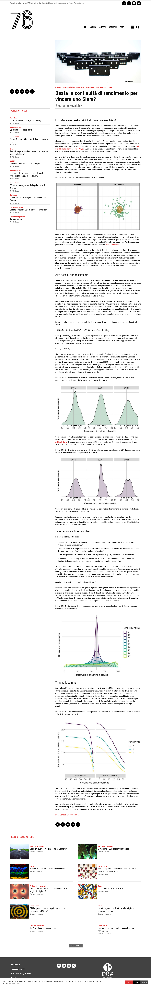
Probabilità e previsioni (38, 886)
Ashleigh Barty (61, 442)
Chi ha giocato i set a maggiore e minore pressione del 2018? (47, 909)
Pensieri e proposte (16, 207)
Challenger (13, 195)
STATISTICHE (101, 87)
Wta (110, 87)
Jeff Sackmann (14, 123)
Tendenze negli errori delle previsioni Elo (47, 868)
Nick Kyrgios (80, 149)
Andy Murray (14, 118)
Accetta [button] (128, 982)
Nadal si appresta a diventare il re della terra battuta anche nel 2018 (117, 870)
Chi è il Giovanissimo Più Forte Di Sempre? (48, 849)
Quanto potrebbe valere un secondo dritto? (28, 209)
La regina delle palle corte (21, 129)
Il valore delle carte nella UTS (110, 888)
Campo (32, 866)
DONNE (58, 87)
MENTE (81, 87)
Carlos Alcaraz (14, 137)
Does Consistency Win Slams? (67, 815)
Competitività (102, 866)
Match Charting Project (17, 217)
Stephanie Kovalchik (69, 105)
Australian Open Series (105, 846)
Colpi (11, 149)
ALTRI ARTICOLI (75, 946)
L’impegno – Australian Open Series (113, 849)
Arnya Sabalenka (70, 87)
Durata (100, 886)
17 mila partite (16, 219)
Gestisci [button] (144, 982)
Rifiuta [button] (137, 982)
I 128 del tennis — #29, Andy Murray (25, 120)
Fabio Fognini (67, 149)
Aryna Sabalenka (112, 244)
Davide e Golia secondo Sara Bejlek (25, 163)
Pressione (90, 87)
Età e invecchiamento (37, 846)
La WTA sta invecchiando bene (43, 928)
